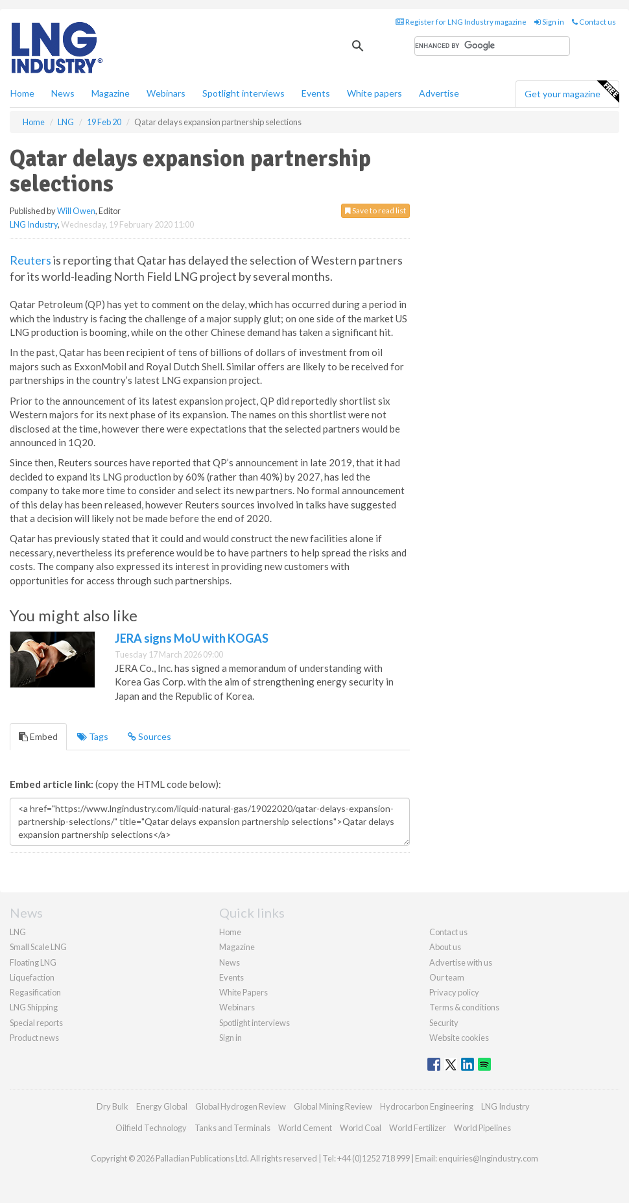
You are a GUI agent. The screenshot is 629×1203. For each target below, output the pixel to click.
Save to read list (375, 210)
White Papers (243, 992)
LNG (18, 932)
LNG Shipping (34, 1007)
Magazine (110, 93)
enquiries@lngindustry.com (488, 1158)
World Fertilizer (417, 1128)
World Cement (305, 1128)
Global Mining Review (333, 1106)
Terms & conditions (464, 1007)
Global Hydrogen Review (240, 1106)
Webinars (166, 93)
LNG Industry (34, 224)
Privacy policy (454, 992)
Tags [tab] (92, 736)
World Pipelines (482, 1128)
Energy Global (161, 1106)
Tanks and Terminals (232, 1128)
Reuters (30, 260)
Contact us (594, 22)
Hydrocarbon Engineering (426, 1106)
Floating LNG (33, 962)
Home (22, 93)
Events (316, 93)
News (229, 962)
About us (445, 947)
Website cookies (459, 1037)
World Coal (360, 1128)
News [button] (63, 93)
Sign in (549, 22)
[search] (492, 46)
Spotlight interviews (243, 93)
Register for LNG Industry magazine (461, 22)
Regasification (35, 992)
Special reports (36, 1023)
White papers (374, 93)
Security (443, 1023)
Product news (34, 1037)
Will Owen (76, 211)
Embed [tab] (38, 736)
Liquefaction (32, 977)
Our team (446, 977)
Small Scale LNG (38, 947)
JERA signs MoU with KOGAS (191, 638)
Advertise (439, 93)
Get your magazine (572, 92)
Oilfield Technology (151, 1128)
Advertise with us (460, 962)
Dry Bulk (112, 1106)
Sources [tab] (149, 736)
